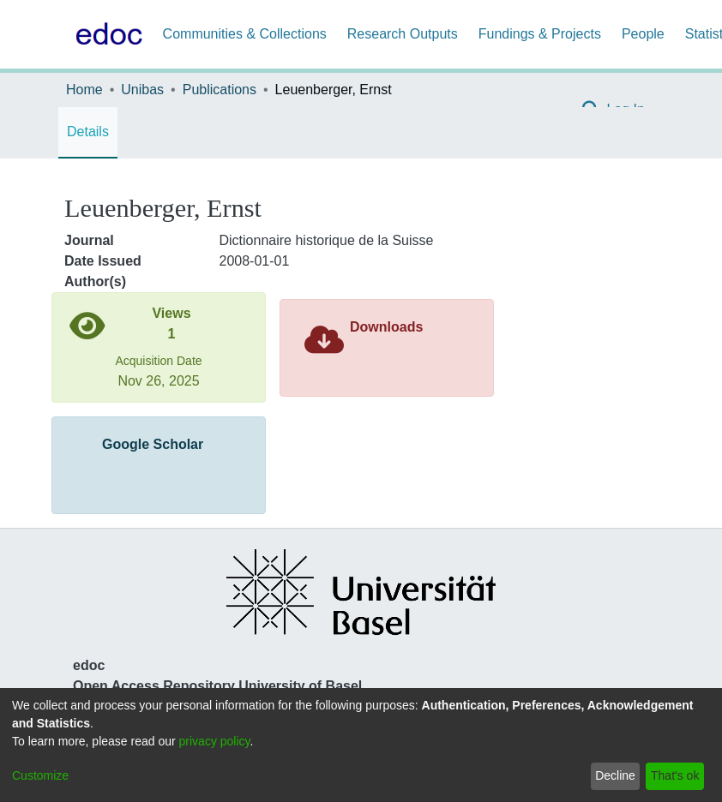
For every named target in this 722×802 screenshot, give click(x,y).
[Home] (105, 34)
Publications (219, 89)
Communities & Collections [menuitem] (245, 34)
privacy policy (214, 741)
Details (88, 131)
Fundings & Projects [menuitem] (539, 34)
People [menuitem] (643, 34)
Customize (40, 775)
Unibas (142, 89)
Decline (615, 775)
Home (84, 89)
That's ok (675, 775)
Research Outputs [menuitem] (402, 34)
